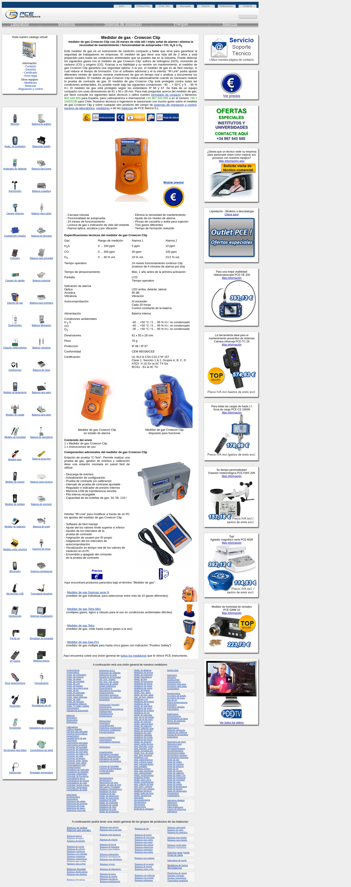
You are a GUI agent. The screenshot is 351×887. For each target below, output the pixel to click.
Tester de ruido (173, 782)
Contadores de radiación (77, 772)
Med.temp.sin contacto (144, 789)
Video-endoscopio (175, 807)
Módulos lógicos (41, 661)
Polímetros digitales (176, 707)
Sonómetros (172, 737)
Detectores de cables (76, 801)
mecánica (46, 347)
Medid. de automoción (109, 798)
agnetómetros (106, 778)
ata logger (71, 795)
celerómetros (72, 670)
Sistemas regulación (176, 730)
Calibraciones (226, 6)
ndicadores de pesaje (176, 860)
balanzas (127, 108)
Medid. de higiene (142, 690)
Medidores (66, 24)
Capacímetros (72, 736)
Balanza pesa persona (41, 482)
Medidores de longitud (144, 701)
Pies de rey (172, 700)
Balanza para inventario (41, 303)
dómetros (172, 675)
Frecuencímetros (106, 732)
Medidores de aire (107, 794)
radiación (22, 169)
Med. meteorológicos (143, 760)
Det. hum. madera (107, 679)
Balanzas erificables (176, 845)
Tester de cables (174, 762)
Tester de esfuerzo (175, 766)
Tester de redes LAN (176, 775)
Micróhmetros (140, 802)
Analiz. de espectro (75, 677)
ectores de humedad (109, 766)
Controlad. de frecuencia (77, 776)
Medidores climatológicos (110, 789)
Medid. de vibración (142, 742)
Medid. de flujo (140, 679)
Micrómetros (139, 804)
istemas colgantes (175, 875)
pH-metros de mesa (176, 698)
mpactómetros (106, 752)
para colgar (45, 213)
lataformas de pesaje (177, 873)
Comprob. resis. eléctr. (76, 763)
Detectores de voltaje (108, 684)
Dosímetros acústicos (108, 695)
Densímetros (72, 799)
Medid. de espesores (143, 675)
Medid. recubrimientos (144, 775)
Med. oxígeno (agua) (143, 762)
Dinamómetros (105, 688)
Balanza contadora (41, 191)
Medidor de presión (15, 482)
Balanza (36, 146)
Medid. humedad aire (143, 751)
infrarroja (19, 213)
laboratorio (46, 325)
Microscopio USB (15, 593)
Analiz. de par (72, 690)
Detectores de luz (107, 670)
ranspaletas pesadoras (177, 880)
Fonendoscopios (106, 725)
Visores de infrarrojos (176, 809)
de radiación (19, 526)
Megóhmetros (105, 780)
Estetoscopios (105, 711)
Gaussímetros (105, 739)
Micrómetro (15, 571)
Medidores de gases (143, 686)
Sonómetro (15, 706)
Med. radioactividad (142, 773)
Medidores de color (107, 809)
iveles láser (173, 670)
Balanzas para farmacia (110, 834)
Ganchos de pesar (41, 549)
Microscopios (140, 807)
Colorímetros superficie (76, 745)
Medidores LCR (141, 757)
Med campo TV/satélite (109, 787)
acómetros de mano (176, 742)
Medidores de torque (143, 739)
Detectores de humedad (110, 677)
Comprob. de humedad (76, 747)
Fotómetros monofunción (110, 728)
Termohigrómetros (175, 751)
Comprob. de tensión (75, 758)
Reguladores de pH (41, 705)
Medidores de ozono (143, 708)
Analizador (8, 169)
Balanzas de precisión (145, 837)
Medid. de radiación (143, 726)
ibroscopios (105, 721)
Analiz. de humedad (75, 681)
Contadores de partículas (77, 769)
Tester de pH (172, 769)
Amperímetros (72, 672)
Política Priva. (143, 6)
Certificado (30, 72)
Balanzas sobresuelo (176, 827)
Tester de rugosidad (176, 780)
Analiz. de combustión (76, 675)
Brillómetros (71, 722)
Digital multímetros (107, 686)
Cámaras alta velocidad (77, 731)
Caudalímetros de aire (76, 738)
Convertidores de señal (41, 750)
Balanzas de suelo (175, 830)
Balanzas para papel (144, 842)
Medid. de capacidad (108, 803)
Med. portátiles (140, 766)
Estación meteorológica (15, 347)
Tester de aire (173, 760)
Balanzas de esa (108, 874)
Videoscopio (15, 772)
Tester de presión (174, 771)
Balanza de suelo (41, 526)
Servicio (206, 6)
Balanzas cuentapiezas (77, 858)
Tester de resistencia (176, 778)
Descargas (185, 6)
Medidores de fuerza (143, 684)
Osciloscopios (173, 680)
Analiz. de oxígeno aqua (77, 688)
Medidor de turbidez (15, 504)
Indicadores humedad (109, 754)
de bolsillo (45, 146)
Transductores (41, 683)
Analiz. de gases (73, 679)
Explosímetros (105, 716)
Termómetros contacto (177, 755)
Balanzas (230, 24)
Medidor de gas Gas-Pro (83, 642)
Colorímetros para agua (77, 743)
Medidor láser (15, 459)
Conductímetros (73, 767)
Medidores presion (142, 769)
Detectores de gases (75, 808)
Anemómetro (15, 191)
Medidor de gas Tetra (80, 625)
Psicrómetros (173, 709)
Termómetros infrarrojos (177, 757)
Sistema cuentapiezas (41, 571)
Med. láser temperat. (143, 755)
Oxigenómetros (174, 682)
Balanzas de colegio (76, 849)
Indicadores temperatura (110, 761)
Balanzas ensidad (76, 869)
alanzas (70, 715)
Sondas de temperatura (177, 735)
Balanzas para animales (79, 830)
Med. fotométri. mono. (144, 746)
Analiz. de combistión (15, 146)
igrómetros (104, 747)
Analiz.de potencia (74, 695)
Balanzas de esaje (143, 835)
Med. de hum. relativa (143, 697)
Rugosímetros (173, 723)
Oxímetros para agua (176, 684)
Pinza (7, 683)
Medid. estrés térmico (143, 744)
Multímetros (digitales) (144, 809)
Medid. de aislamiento (109, 796)
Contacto (247, 6)
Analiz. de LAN (73, 684)
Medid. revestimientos (144, 782)
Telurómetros (173, 746)
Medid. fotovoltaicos (143, 677)
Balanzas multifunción (110, 881)
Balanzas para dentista (77, 874)
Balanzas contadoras (76, 856)
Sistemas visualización (41, 616)
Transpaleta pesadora (41, 593)
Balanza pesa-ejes (41, 459)
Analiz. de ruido (73, 699)
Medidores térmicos (143, 791)
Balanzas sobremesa (144, 880)
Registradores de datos (177, 718)
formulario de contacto (166, 94)
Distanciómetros (106, 693)
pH (11, 661)
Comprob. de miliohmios (77, 749)
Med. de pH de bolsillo (144, 717)
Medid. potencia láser (143, 724)
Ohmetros (171, 677)
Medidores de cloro (107, 807)
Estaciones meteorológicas (111, 709)
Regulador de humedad (41, 638)
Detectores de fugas (75, 806)
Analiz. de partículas (75, 693)
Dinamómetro (15, 325)
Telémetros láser (174, 744)
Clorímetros (71, 740)
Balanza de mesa (41, 370)
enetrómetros (173, 693)
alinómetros (173, 728)
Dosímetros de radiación (110, 697)
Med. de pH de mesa (143, 719)
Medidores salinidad (143, 735)
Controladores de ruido (76, 783)
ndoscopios (105, 705)
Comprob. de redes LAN (77, 754)
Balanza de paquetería (41, 437)
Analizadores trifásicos (76, 704)
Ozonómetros (173, 689)
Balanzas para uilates (144, 858)
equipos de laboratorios (79, 108)
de (16, 169)
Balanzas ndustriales (109, 854)
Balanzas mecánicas (109, 879)
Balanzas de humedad (109, 847)
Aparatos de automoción (77, 710)
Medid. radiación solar (144, 728)
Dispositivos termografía (110, 691)
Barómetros (71, 718)
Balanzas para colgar (76, 863)
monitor (115, 705)
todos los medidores (133, 655)
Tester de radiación (175, 773)
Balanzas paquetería (144, 849)
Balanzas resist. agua (144, 869)
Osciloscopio (15, 616)
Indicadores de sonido (109, 759)
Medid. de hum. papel (143, 695)
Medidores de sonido (143, 737)
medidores (103, 108)
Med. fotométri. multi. (143, 748)
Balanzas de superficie (177, 832)
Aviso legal (30, 75)
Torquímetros (173, 793)
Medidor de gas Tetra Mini (84, 609)
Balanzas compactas (76, 851)
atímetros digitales (175, 800)
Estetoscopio (15, 370)
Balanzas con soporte (144, 877)
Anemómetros (72, 708)
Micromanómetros (142, 800)
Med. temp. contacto (143, 786)
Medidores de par (142, 713)
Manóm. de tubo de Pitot (110, 785)
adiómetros (172, 714)
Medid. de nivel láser (143, 706)
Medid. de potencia (142, 722)
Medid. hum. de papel (143, 753)
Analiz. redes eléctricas (76, 697)
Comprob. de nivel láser (77, 752)
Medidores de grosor (143, 688)
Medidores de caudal (108, 805)
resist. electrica (19, 549)
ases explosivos (107, 737)
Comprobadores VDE (76, 765)
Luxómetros (104, 773)
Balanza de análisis (41, 124)
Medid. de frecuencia (143, 681)
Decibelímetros (73, 797)
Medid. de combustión (109, 812)
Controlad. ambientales (76, 774)
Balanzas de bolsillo (76, 841)
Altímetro (15, 124)
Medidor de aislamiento (14, 392)
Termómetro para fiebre (15, 750)
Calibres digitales (74, 729)
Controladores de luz (75, 778)
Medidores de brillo (107, 800)
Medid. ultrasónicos (142, 795)
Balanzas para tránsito (177, 840)
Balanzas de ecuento (144, 864)
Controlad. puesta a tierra (77, 785)
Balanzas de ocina (75, 846)
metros (16, 661)
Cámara (10, 213)
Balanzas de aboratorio (110, 869)
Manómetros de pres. (108, 782)
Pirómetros (172, 705)
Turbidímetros (173, 795)
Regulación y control (30, 89)
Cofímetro (15, 258)
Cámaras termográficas (77, 734)
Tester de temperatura (177, 786)
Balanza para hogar (41, 169)
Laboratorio (20, 24)
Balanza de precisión (41, 504)
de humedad (19, 437)
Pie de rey (15, 638)
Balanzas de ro (142, 828)
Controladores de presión (77, 781)
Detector (11, 303)
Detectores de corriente (77, 803)
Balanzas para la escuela (111, 829)
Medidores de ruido (142, 733)
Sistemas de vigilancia (177, 732)
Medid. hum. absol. (142, 693)
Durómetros (104, 699)
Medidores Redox (142, 778)
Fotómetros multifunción (110, 730)
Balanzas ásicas (74, 836)
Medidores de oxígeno (144, 710)
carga (186, 852)
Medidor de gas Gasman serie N (88, 592)
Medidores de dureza (143, 672)
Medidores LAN (141, 699)
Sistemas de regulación (123, 24)
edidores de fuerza (177, 865)
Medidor (8, 437)
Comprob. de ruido (74, 756)
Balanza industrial (41, 280)
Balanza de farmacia (41, 236)
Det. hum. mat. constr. (109, 682)
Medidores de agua (107, 791)
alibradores (72, 727)
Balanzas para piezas (144, 844)
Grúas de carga (175, 855)
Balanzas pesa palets (144, 852)
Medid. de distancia (142, 670)
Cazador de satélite (15, 280)
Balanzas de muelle (108, 876)
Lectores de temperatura (110, 768)
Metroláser (138, 798)
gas (21, 303)
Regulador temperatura (41, 772)
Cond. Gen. (164, 6)
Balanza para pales (41, 392)
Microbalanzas (174, 868)
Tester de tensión (174, 789)
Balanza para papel (41, 415)
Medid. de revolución (143, 731)
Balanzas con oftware (145, 875)
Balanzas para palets (144, 839)
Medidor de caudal (15, 415)
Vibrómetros (172, 805)
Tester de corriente (175, 764)
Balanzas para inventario (111, 859)
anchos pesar (175, 852)
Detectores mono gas (76, 810)
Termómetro (15, 728)
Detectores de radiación (109, 673)
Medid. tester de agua (143, 793)
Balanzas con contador (77, 854)
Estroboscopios (106, 714)
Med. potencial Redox (143, 764)
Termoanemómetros (176, 748)
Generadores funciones (109, 742)
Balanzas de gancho (109, 839)
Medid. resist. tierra (142, 780)
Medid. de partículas (143, 715)
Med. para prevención (143, 771)
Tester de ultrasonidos (177, 791)
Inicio (121, 6)
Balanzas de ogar (108, 844)
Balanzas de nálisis (77, 828)
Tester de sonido (174, 784)
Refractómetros (174, 716)
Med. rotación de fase (143, 784)
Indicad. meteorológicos (109, 756)
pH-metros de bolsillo (176, 696)
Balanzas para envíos (109, 827)
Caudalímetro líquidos (15, 236)
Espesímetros (105, 707)
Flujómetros (104, 723)
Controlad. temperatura (76, 787)
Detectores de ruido (108, 675)
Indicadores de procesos (41, 728)
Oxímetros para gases (177, 686)
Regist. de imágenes (176, 721)
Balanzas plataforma (144, 847)
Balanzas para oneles (177, 837)
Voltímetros (172, 812)
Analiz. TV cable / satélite (77, 706)
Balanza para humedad (41, 258)
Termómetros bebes (176, 753)
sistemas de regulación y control (175, 104)
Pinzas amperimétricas (177, 702)
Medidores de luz (141, 704)
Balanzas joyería (107, 864)
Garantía (30, 69)
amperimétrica (18, 683)
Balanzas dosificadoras (77, 871)
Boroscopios (72, 720)
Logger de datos (106, 771)
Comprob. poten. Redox (77, 761)
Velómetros (172, 803)
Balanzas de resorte (143, 866)
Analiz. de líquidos (74, 686)
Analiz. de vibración (75, 701)
